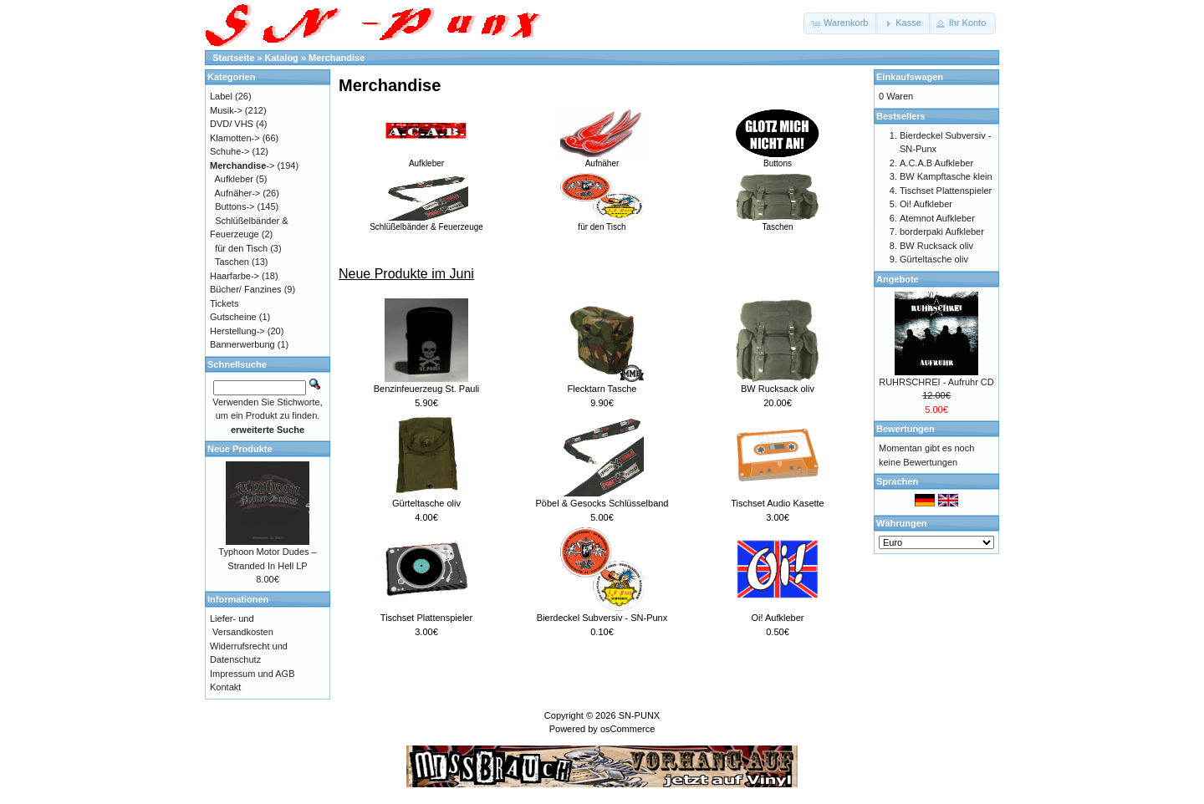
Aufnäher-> (238, 193)
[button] (841, 23)
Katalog (281, 58)
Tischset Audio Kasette (777, 503)
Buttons (777, 159)
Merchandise (337, 58)
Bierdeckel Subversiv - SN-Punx (602, 618)
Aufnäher (602, 159)
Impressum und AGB (252, 674)
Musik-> (226, 110)
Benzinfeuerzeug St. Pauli (427, 389)
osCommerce (627, 729)
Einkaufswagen (909, 77)
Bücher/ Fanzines (246, 289)
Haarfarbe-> (234, 276)
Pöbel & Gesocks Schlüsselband (602, 503)
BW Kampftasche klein (946, 176)
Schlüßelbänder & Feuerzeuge (426, 222)
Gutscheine (233, 317)
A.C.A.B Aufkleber (936, 163)
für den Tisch (602, 222)
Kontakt (225, 687)
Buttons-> (234, 206)
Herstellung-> (237, 331)
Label (221, 96)
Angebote (897, 279)
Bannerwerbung (242, 344)
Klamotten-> (235, 138)
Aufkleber (426, 159)
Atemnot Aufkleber (937, 218)
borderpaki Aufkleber (942, 231)
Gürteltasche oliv (426, 503)
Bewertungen (905, 429)
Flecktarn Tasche (602, 389)
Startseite (233, 58)
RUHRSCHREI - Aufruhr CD (936, 382)
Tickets (224, 303)
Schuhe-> (229, 151)
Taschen (777, 222)
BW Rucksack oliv (777, 389)
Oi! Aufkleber (778, 618)
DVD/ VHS (231, 124)
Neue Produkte (240, 449)
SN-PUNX (640, 715)
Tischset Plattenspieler (426, 618)
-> (242, 165)
